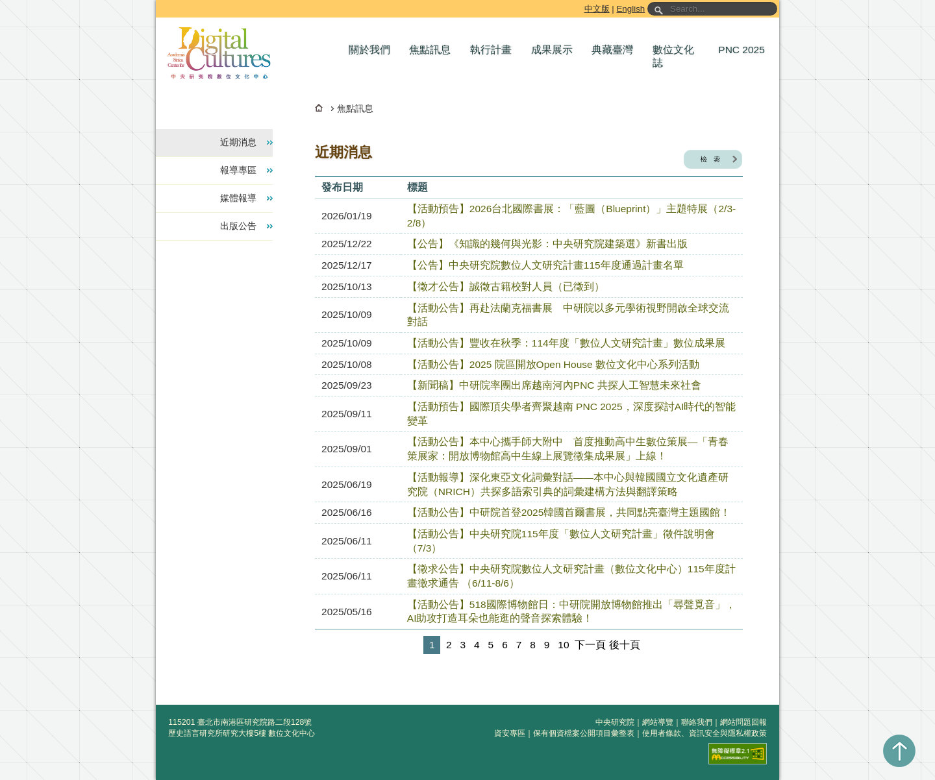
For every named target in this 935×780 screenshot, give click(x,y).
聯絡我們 (696, 722)
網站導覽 (657, 722)
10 (563, 644)
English (630, 9)
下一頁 (590, 644)
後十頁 (624, 644)
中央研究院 (614, 722)
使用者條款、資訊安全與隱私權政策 (704, 733)
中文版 (597, 9)
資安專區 (509, 733)
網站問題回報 (743, 722)
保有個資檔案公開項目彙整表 (583, 733)
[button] (372, 50)
